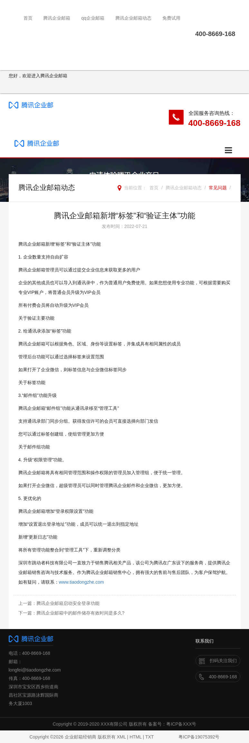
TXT (149, 736)
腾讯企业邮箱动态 (133, 18)
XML (121, 736)
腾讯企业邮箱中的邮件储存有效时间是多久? (80, 613)
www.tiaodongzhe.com (81, 582)
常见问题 (218, 187)
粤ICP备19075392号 (199, 736)
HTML (135, 736)
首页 (28, 18)
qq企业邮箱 (92, 18)
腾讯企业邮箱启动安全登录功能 (68, 603)
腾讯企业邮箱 (56, 18)
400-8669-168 (214, 123)
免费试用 (171, 18)
